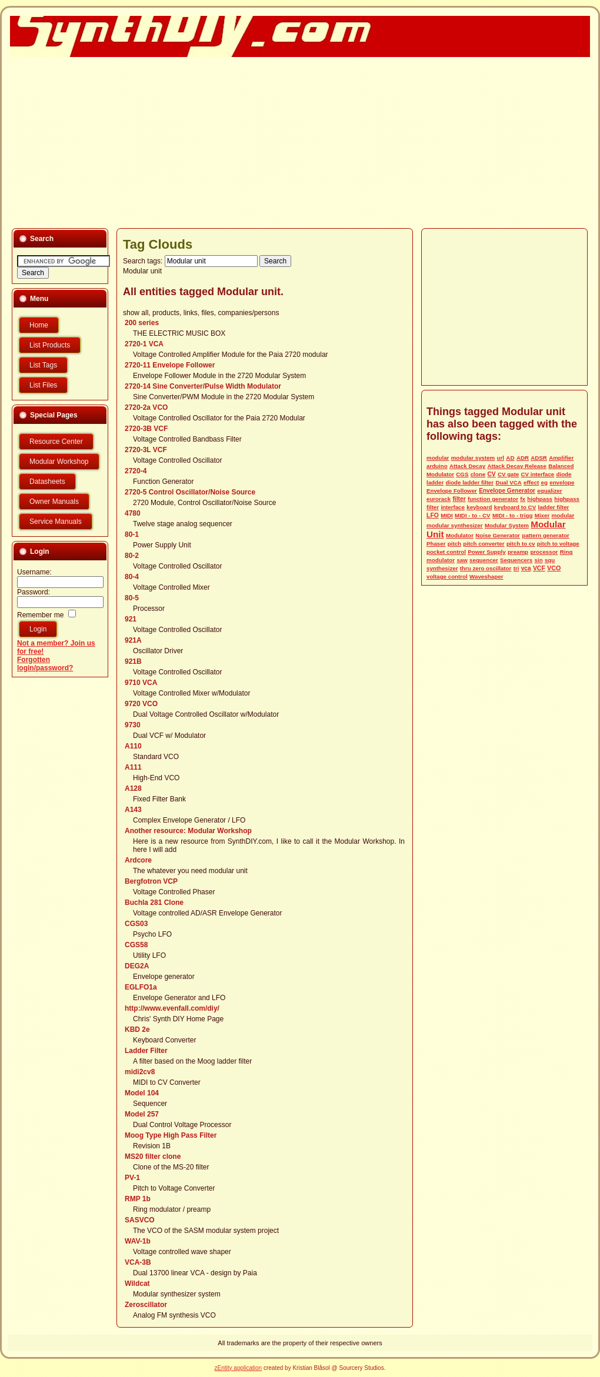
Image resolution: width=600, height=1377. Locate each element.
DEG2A (137, 966)
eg (544, 482)
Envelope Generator (507, 490)
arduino (437, 466)
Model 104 (142, 1093)
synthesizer (442, 568)
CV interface (537, 474)
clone (478, 474)
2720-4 (135, 471)
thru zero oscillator (485, 568)
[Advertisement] (218, 141)
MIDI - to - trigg (512, 515)
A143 (133, 810)
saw (461, 560)
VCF (539, 568)
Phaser (435, 543)
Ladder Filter (146, 1051)
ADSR (539, 457)
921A (133, 640)
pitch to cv (520, 543)
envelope (561, 482)
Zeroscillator (146, 1305)
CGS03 (136, 924)
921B (133, 661)
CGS (462, 474)
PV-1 (132, 1178)
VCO (554, 567)
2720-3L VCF (146, 450)
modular (437, 457)
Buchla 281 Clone (154, 902)
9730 (133, 725)
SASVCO (140, 1220)
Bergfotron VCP (151, 881)
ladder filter (553, 507)
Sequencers (516, 560)
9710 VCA (141, 683)
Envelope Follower (451, 490)
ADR (522, 457)
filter (458, 499)
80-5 (132, 598)
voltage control (447, 576)
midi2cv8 (140, 1072)
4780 (133, 513)
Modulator (460, 535)
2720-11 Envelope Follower (170, 365)
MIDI (447, 515)
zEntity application (238, 1368)
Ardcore (138, 860)
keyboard (479, 507)
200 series (142, 323)
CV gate (508, 474)
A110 (133, 746)
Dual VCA (508, 482)
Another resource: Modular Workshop (188, 831)
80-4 (132, 577)
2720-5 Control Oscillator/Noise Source (190, 492)
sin (539, 560)
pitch (454, 543)
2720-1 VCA (144, 344)
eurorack (438, 499)
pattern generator (545, 535)
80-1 (132, 534)
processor (544, 552)
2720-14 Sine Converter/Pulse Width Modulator (203, 386)
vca (526, 568)
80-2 (132, 556)
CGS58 (136, 945)
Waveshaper (486, 576)
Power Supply (486, 552)
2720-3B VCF (146, 429)
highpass (539, 499)
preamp (518, 552)
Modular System (507, 525)
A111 (133, 767)
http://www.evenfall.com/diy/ (172, 1008)
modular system (473, 457)
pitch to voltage (558, 543)
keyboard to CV (515, 507)
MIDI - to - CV (472, 515)
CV (491, 474)
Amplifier (561, 457)
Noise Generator (497, 535)
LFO (432, 515)
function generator (493, 499)
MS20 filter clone (153, 1156)
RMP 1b (138, 1199)
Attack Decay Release (516, 466)
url (500, 457)
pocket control (446, 552)
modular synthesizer (454, 525)
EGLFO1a (141, 987)
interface (453, 507)
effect (531, 482)
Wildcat (137, 1283)
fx (522, 499)
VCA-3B (138, 1262)
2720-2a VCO (146, 407)
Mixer (542, 515)
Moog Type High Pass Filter (170, 1135)
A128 (133, 788)
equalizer (549, 490)
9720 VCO (141, 704)
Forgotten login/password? (45, 664)
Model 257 (142, 1114)
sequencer (483, 560)
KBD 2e (137, 1029)
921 (130, 619)
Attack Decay (467, 466)
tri (516, 568)
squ (550, 560)
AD (510, 457)
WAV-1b (138, 1241)
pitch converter (483, 543)
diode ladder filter (470, 482)
